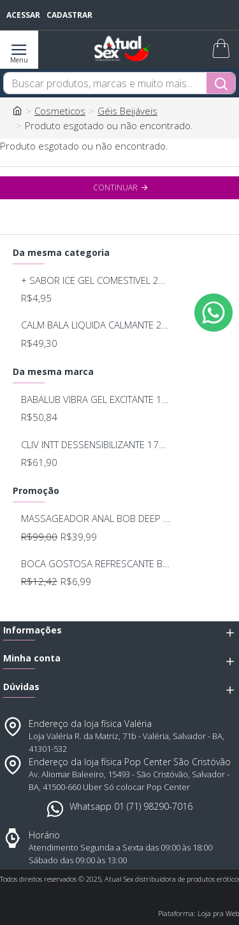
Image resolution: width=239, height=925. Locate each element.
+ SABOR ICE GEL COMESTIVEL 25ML (96, 280)
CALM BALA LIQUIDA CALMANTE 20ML (96, 325)
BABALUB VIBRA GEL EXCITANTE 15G (96, 399)
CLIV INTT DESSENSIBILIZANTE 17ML (96, 444)
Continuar (115, 187)
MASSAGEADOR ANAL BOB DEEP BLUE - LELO (96, 518)
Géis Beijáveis (127, 110)
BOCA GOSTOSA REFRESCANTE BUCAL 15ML (96, 563)
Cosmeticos (59, 110)
